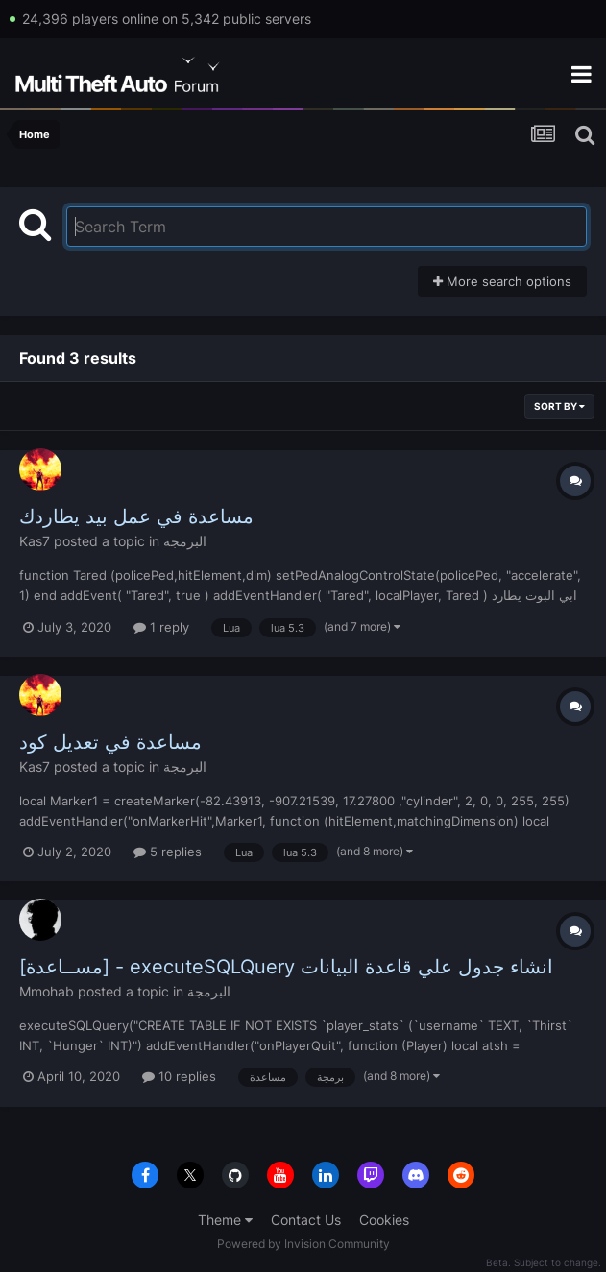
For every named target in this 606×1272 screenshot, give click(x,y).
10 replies (179, 1076)
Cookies (384, 1220)
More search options (502, 281)
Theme (225, 1220)
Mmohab (46, 991)
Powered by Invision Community (303, 1243)
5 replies (167, 851)
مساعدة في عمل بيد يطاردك (136, 516)
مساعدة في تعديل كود (110, 742)
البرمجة (184, 541)
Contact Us (306, 1220)
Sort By (559, 406)
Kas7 (34, 541)
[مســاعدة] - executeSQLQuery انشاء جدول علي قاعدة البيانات (286, 966)
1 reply (161, 627)
